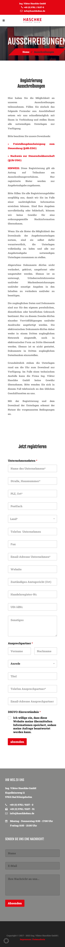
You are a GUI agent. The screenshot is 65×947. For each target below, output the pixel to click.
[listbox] (32, 519)
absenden (17, 742)
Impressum (25, 939)
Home (26, 51)
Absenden (15, 903)
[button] (6, 941)
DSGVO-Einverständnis (24, 711)
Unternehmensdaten (22, 460)
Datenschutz (38, 939)
